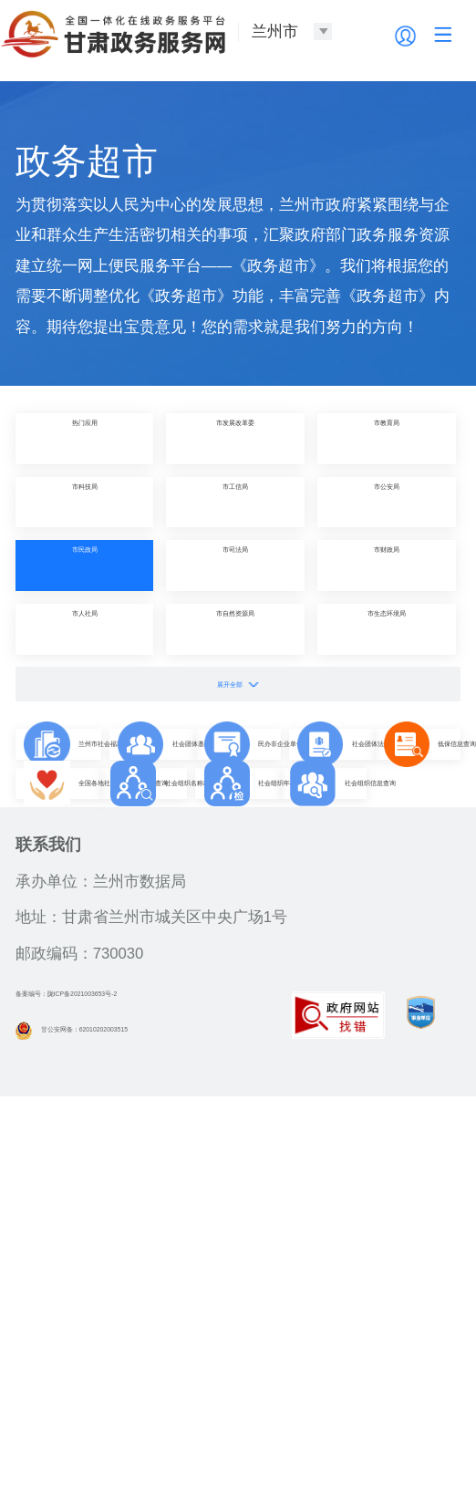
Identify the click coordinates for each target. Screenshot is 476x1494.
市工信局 (235, 502)
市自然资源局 (235, 629)
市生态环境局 (386, 629)
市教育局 (387, 438)
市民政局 (85, 565)
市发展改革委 (235, 438)
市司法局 (235, 565)
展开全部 (238, 683)
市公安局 (387, 502)
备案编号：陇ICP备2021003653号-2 (139, 1390)
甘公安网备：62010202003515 (134, 1427)
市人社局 (85, 629)
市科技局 (85, 502)
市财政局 (387, 565)
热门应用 (85, 438)
